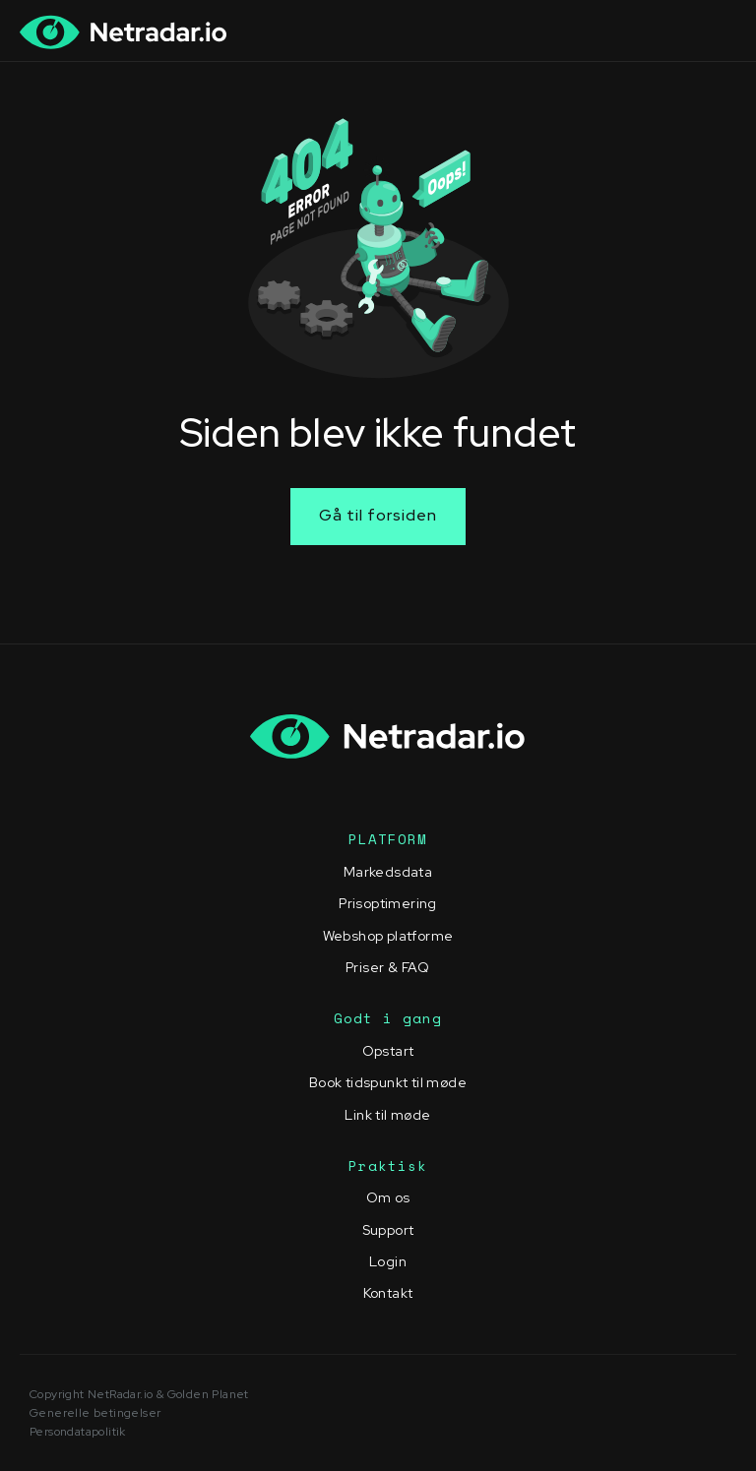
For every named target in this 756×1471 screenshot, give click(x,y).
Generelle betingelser (95, 1413)
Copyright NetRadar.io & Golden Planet (139, 1394)
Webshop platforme (388, 936)
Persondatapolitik (78, 1432)
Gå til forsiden (378, 515)
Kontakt (388, 1293)
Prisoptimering (388, 903)
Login (388, 1261)
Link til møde (387, 1115)
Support (388, 1230)
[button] (715, 32)
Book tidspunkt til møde (388, 1082)
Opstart (388, 1051)
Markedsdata (388, 872)
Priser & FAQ (388, 967)
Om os (388, 1197)
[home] (123, 32)
